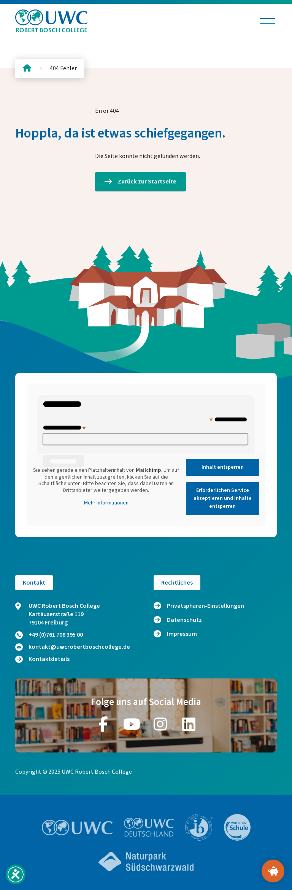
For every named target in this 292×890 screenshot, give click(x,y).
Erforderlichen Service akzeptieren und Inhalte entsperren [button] (223, 498)
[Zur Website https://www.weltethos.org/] (237, 827)
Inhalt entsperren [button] (223, 467)
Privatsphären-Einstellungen (205, 606)
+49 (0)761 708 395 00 (49, 635)
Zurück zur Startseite (140, 181)
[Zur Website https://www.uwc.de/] (148, 827)
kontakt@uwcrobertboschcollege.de (72, 647)
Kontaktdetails (42, 659)
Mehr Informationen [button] (106, 503)
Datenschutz (184, 620)
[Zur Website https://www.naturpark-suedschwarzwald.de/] (146, 861)
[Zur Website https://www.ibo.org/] (198, 827)
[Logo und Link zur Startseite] (51, 20)
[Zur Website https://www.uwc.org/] (77, 827)
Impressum (182, 634)
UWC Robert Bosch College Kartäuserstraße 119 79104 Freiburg (57, 614)
